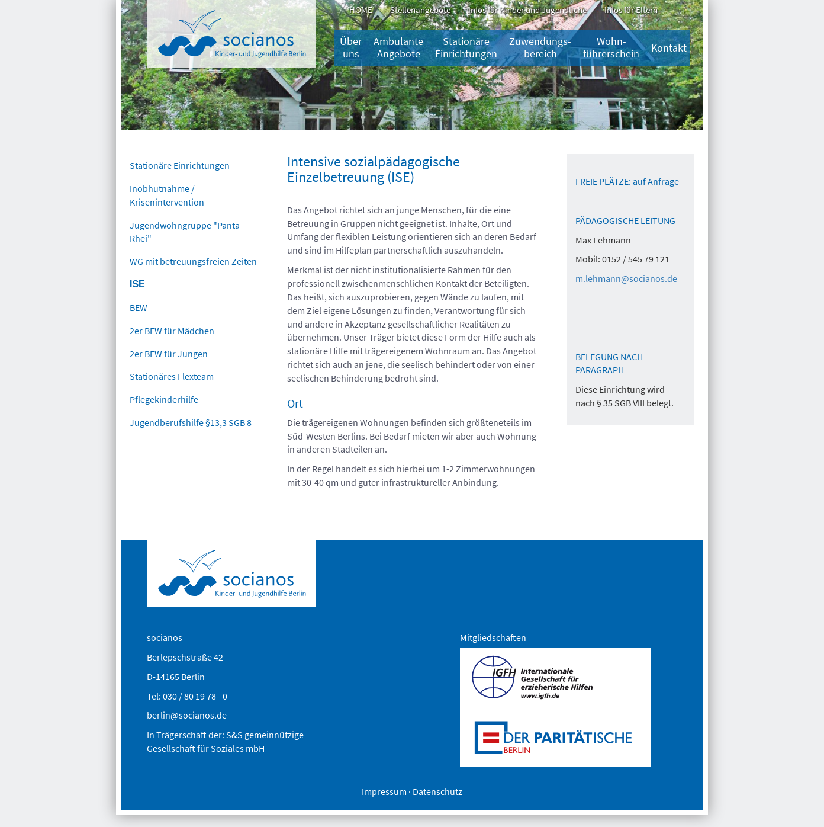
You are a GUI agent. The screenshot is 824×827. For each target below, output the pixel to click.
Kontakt (669, 48)
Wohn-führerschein (611, 47)
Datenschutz (437, 791)
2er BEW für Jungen (169, 354)
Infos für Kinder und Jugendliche (527, 9)
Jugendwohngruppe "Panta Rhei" (185, 232)
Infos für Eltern (631, 9)
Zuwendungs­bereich (540, 47)
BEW (138, 307)
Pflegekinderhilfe (164, 399)
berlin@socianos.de (187, 715)
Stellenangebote (420, 9)
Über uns (351, 47)
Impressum (384, 791)
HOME (360, 9)
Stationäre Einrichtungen (466, 47)
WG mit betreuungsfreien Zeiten (193, 261)
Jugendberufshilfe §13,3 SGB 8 (191, 422)
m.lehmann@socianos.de (626, 278)
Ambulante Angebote (398, 47)
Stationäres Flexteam (172, 376)
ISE (137, 284)
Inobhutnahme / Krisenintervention (167, 195)
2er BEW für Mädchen (172, 330)
